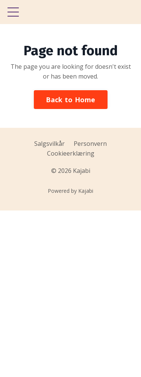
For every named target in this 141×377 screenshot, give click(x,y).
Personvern (90, 143)
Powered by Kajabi (70, 190)
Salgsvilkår (49, 143)
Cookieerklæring (70, 153)
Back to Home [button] (71, 99)
